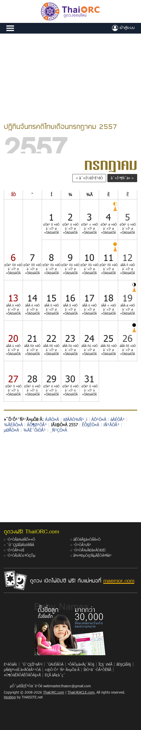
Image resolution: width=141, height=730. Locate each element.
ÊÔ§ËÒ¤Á (90, 424)
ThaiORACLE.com (80, 692)
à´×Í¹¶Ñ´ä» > (122, 178)
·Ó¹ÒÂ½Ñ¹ (82, 544)
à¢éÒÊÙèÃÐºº (123, 28)
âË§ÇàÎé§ (123, 664)
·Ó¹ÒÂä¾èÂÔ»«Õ (21, 539)
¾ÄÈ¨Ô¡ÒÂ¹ (34, 430)
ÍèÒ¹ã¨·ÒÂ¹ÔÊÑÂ (97, 669)
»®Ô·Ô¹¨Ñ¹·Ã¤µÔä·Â (62, 669)
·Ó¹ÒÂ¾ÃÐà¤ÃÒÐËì (89, 550)
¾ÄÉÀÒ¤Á (13, 424)
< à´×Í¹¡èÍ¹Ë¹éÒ (89, 178)
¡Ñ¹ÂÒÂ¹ (111, 424)
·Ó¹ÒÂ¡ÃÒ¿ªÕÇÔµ (21, 555)
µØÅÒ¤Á (11, 430)
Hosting (10, 697)
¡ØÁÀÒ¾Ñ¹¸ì (75, 419)
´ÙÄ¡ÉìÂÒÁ (54, 664)
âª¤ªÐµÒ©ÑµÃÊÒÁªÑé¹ (92, 555)
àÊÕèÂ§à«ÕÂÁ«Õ (87, 539)
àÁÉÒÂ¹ (117, 419)
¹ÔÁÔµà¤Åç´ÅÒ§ (80, 664)
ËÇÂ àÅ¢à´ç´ (55, 675)
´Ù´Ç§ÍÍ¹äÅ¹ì (31, 664)
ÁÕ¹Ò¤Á (98, 419)
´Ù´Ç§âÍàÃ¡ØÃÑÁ (20, 544)
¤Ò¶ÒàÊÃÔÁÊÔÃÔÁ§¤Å (22, 675)
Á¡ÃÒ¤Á (52, 419)
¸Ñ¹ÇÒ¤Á (58, 430)
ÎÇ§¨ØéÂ (105, 664)
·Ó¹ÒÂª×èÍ (15, 550)
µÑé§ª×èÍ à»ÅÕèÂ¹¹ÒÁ (22, 669)
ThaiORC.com (53, 692)
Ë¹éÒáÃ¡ (10, 664)
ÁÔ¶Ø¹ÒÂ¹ (37, 424)
